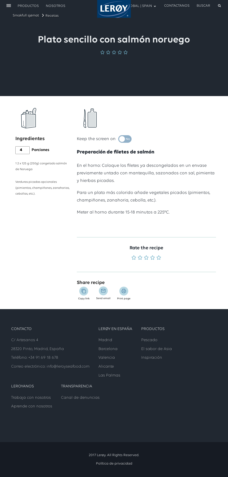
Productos (28, 6)
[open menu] (8, 6)
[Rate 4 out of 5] (152, 258)
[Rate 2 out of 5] (140, 258)
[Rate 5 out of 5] (159, 258)
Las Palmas (109, 375)
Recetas (52, 16)
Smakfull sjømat (26, 15)
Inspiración (151, 358)
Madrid (105, 340)
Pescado (149, 340)
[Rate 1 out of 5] (134, 258)
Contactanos (176, 6)
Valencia (106, 358)
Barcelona (108, 349)
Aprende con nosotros (31, 406)
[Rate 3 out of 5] (146, 258)
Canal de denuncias (80, 398)
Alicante (106, 366)
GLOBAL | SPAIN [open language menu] (138, 6)
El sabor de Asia (156, 349)
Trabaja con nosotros (31, 398)
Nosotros (55, 6)
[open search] (209, 6)
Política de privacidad (114, 463)
